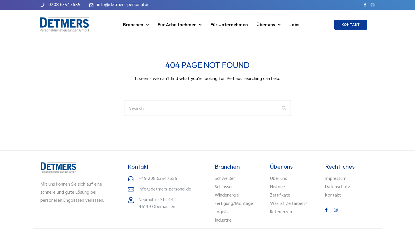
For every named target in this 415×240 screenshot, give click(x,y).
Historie (277, 187)
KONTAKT (349, 24)
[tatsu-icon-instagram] (373, 5)
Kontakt (333, 195)
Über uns (265, 24)
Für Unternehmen (229, 24)
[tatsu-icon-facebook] (365, 5)
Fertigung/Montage (234, 203)
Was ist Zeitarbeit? (288, 203)
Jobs (294, 24)
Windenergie (227, 195)
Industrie (223, 220)
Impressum (335, 178)
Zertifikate (280, 195)
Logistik (222, 212)
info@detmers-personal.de (123, 5)
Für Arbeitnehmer (177, 24)
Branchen (133, 24)
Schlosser (224, 187)
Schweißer (225, 178)
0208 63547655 (64, 5)
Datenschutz (337, 187)
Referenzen (281, 212)
